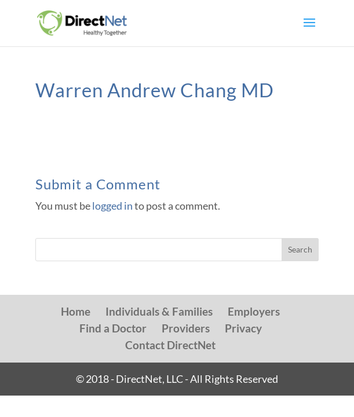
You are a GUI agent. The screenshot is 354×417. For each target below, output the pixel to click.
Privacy (243, 328)
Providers (186, 328)
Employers (254, 311)
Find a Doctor (113, 328)
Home (75, 311)
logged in (112, 205)
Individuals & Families (159, 311)
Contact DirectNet (170, 345)
